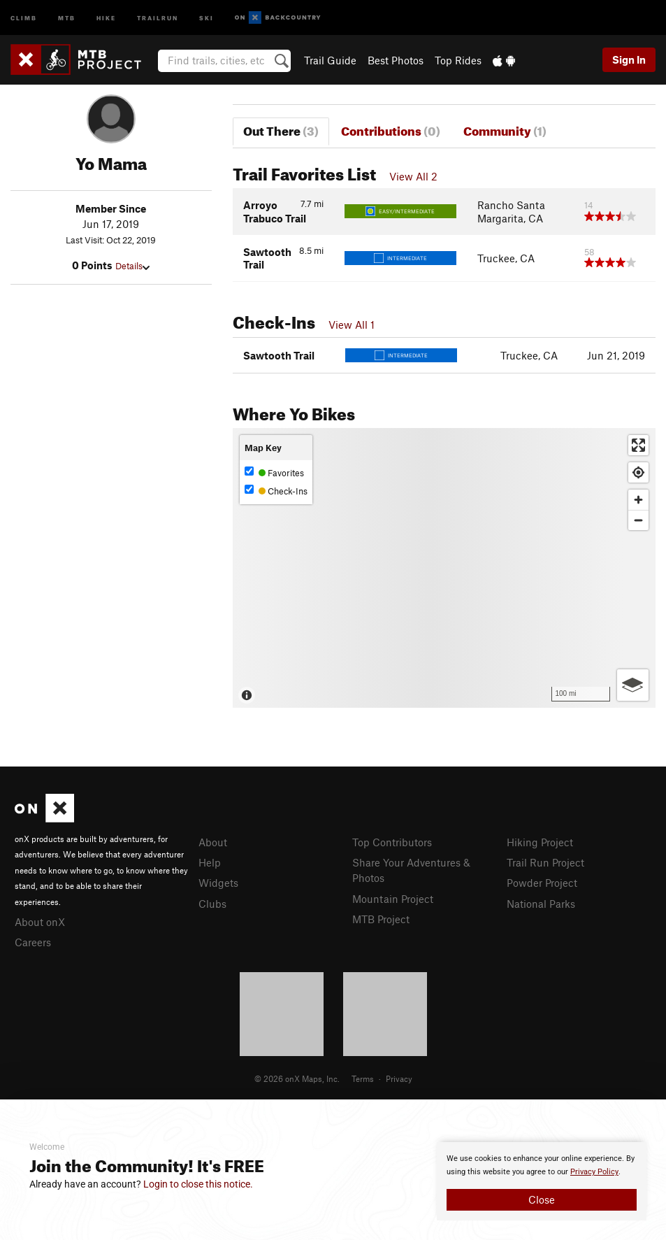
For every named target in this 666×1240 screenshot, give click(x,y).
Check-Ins (276, 491)
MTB (66, 17)
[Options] (633, 685)
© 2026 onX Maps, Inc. (297, 1078)
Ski (206, 17)
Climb (23, 17)
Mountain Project (392, 898)
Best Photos (396, 60)
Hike (106, 17)
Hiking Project (540, 842)
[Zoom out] (638, 520)
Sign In (629, 59)
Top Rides (458, 60)
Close (541, 1199)
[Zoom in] (638, 500)
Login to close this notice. (198, 1184)
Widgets (218, 882)
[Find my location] (638, 472)
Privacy (399, 1078)
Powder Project (542, 882)
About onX (40, 921)
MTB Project (381, 919)
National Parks (541, 903)
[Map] (444, 568)
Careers (33, 942)
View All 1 (351, 324)
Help (209, 862)
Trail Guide (330, 60)
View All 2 (413, 176)
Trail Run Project (545, 862)
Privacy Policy (594, 1171)
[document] (542, 1181)
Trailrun (157, 17)
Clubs (212, 903)
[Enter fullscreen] (638, 445)
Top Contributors (392, 842)
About (212, 842)
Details (132, 265)
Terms (363, 1078)
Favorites (274, 472)
